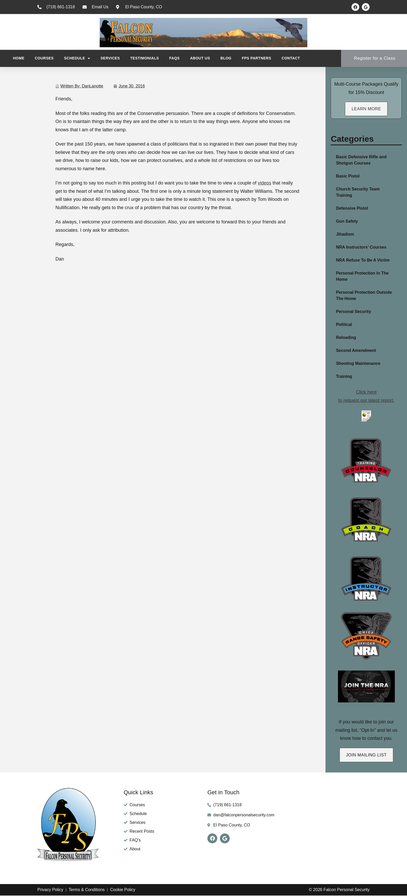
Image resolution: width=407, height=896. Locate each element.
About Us (200, 58)
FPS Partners (256, 58)
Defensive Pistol (352, 208)
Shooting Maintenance (358, 363)
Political (344, 325)
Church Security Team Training (358, 192)
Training (344, 376)
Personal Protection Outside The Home (364, 295)
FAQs (174, 58)
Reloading (346, 338)
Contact (291, 58)
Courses (44, 58)
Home (18, 58)
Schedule (77, 58)
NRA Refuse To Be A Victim (363, 260)
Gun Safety (347, 221)
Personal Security (353, 312)
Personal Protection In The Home (362, 276)
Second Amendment (356, 350)
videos (264, 183)
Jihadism (345, 234)
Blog (225, 58)
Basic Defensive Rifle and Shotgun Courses (361, 160)
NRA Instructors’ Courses (361, 247)
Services (110, 58)
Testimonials (144, 58)
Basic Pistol (347, 176)
